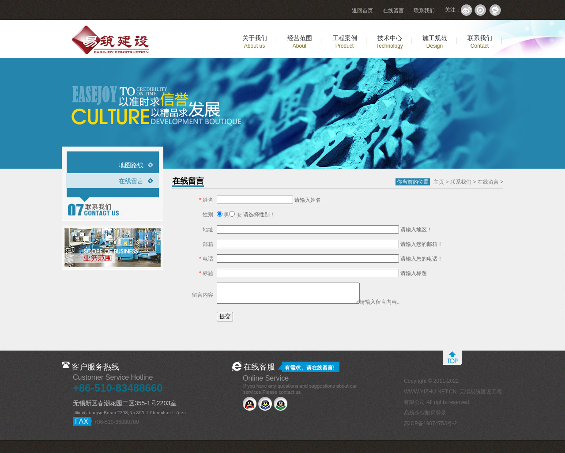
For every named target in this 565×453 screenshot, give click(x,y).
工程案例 (344, 41)
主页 (438, 182)
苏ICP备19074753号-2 (430, 423)
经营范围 (299, 41)
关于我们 (254, 41)
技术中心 (389, 41)
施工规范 (434, 41)
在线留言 (393, 11)
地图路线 (131, 165)
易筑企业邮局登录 (425, 413)
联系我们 (424, 11)
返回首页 (362, 11)
